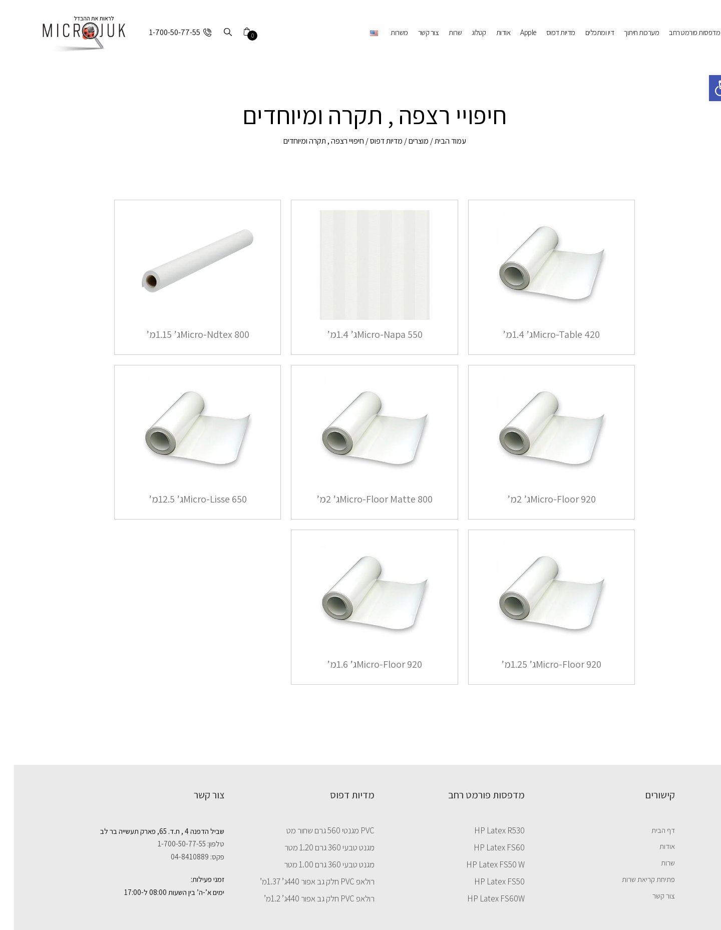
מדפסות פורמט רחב (680, 32)
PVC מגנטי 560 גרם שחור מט (316, 830)
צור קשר (414, 32)
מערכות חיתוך (627, 32)
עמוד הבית (436, 141)
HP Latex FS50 (485, 881)
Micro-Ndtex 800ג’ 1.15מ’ (183, 334)
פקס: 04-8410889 (183, 856)
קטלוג (465, 32)
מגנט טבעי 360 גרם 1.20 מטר (315, 847)
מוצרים (405, 141)
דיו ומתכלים (585, 32)
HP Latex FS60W (482, 898)
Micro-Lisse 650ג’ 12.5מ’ (184, 499)
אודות (489, 32)
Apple (514, 32)
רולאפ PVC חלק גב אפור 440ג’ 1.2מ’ (305, 898)
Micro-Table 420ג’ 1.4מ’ (537, 334)
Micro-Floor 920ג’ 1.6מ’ (360, 664)
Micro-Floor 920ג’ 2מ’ (537, 499)
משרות (385, 32)
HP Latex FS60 (485, 847)
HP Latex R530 (485, 830)
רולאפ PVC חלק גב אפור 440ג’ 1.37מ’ (303, 881)
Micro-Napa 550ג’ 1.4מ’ (361, 334)
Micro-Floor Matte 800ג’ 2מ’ (360, 499)
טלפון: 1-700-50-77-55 (177, 843)
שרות (441, 32)
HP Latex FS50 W (481, 864)
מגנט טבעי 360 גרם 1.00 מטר (315, 864)
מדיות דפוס (546, 32)
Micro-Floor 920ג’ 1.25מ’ (537, 664)
